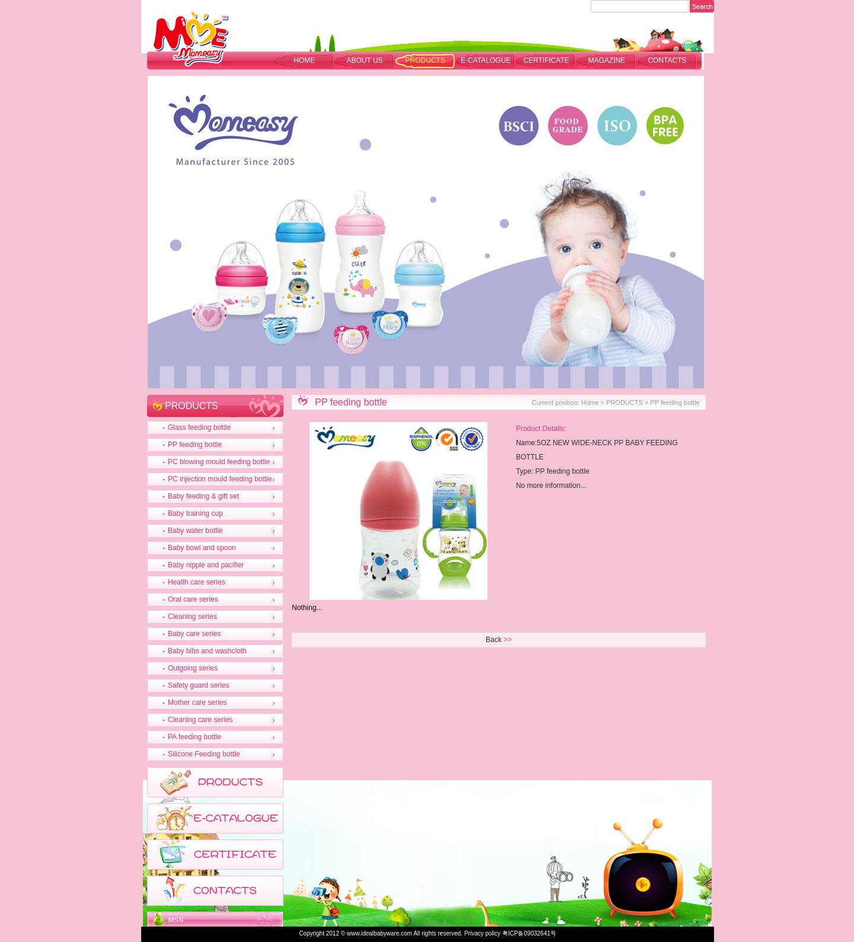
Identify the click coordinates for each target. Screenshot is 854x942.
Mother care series (197, 702)
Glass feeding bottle (199, 427)
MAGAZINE (607, 60)
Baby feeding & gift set (203, 496)
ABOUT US (364, 60)
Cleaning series (192, 616)
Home (304, 60)
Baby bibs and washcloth (207, 651)
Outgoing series (193, 668)
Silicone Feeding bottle (204, 754)
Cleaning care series (200, 720)
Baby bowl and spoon (202, 548)
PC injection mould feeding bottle (220, 479)
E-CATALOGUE (486, 60)
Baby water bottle (195, 530)
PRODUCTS (425, 60)
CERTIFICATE (546, 60)
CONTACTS (667, 60)
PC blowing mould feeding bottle (219, 462)
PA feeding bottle (194, 737)
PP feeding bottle (195, 444)
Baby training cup (195, 513)
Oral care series (193, 599)
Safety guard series (198, 685)
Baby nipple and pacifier (206, 565)
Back (494, 640)
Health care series (196, 582)
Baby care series (194, 634)
